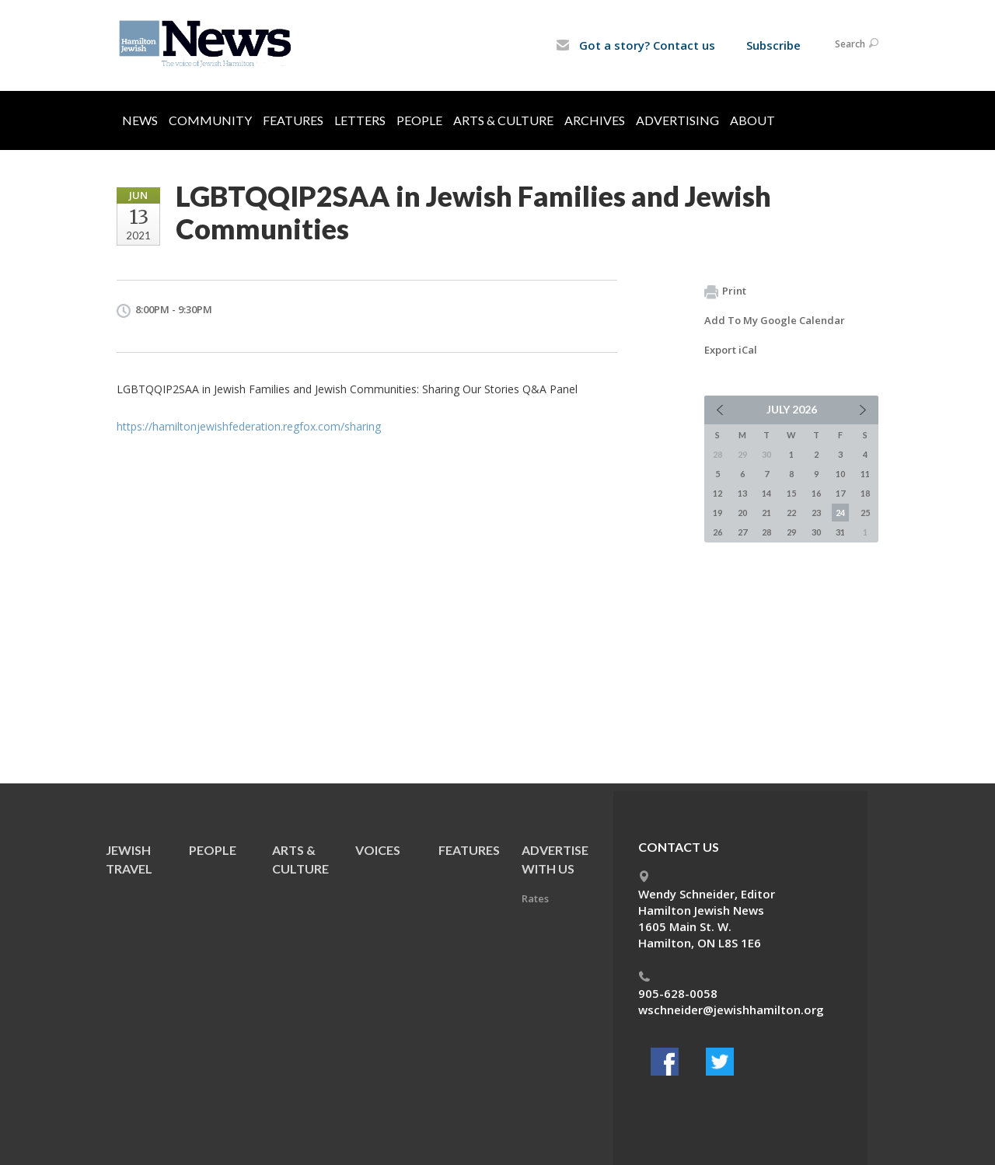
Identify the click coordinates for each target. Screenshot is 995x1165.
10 (840, 474)
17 (840, 493)
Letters (360, 120)
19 (717, 513)
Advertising (677, 120)
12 (717, 493)
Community (210, 120)
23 (816, 513)
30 (816, 532)
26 (717, 532)
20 (742, 513)
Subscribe (773, 45)
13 (742, 493)
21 (766, 513)
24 (840, 513)
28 (766, 532)
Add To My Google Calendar (774, 320)
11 (865, 474)
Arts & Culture (503, 120)
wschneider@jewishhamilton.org (731, 1009)
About (752, 120)
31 (840, 532)
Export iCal (730, 350)
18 (865, 493)
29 (791, 532)
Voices (377, 849)
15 (791, 493)
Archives (594, 120)
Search (856, 44)
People (419, 120)
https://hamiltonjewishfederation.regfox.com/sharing (249, 426)
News (140, 120)
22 (791, 513)
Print (725, 291)
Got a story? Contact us (635, 45)
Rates (535, 898)
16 (816, 493)
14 (766, 493)
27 (742, 532)
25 (865, 513)
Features (293, 120)
